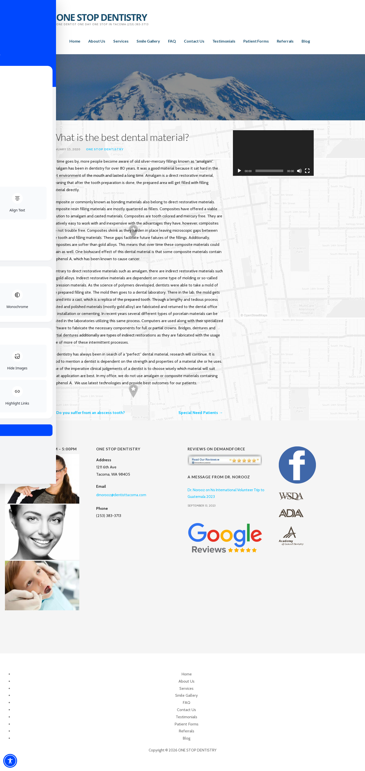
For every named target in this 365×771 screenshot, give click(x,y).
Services (121, 41)
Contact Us (194, 41)
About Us (96, 41)
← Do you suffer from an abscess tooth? (88, 412)
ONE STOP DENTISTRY (101, 17)
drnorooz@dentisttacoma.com (121, 495)
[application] (273, 153)
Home (74, 41)
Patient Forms (256, 41)
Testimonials (223, 41)
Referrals (285, 41)
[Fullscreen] (307, 170)
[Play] (239, 170)
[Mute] (299, 170)
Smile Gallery (148, 41)
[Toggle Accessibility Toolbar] (10, 760)
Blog (306, 41)
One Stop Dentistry (105, 149)
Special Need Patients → (200, 412)
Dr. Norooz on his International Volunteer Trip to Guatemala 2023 (226, 493)
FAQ (172, 41)
